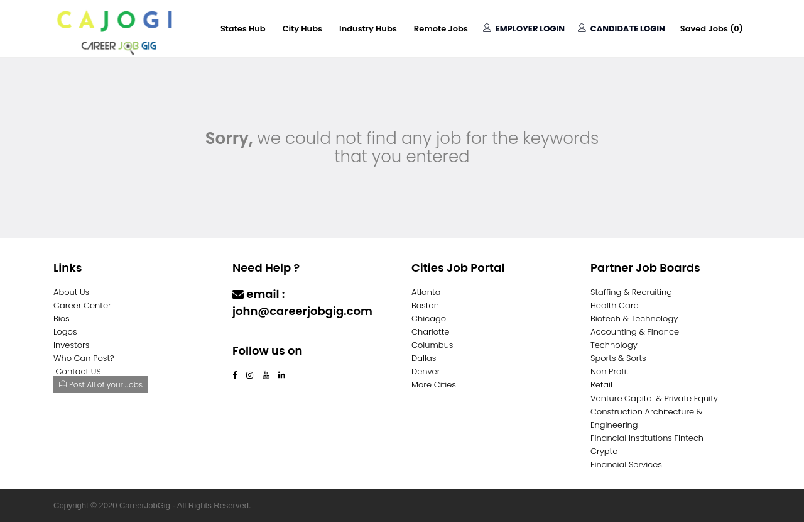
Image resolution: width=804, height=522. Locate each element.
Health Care (614, 305)
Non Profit (609, 371)
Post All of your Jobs (101, 384)
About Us (71, 292)
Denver (425, 371)
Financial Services (626, 464)
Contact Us (265, 336)
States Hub (243, 29)
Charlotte (430, 332)
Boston (425, 305)
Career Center (82, 305)
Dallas (423, 358)
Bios (61, 319)
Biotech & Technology (634, 319)
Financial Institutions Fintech (647, 438)
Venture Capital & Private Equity (654, 398)
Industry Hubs (368, 29)
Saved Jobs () (711, 29)
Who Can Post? (83, 358)
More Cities (433, 385)
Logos (65, 332)
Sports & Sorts (618, 358)
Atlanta (426, 292)
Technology (614, 345)
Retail (601, 385)
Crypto (604, 451)
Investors (71, 345)
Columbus (432, 345)
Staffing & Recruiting (631, 292)
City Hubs (302, 29)
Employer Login (524, 29)
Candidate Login (621, 29)
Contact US (78, 371)
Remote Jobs (441, 29)
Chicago (428, 319)
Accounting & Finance (634, 332)
